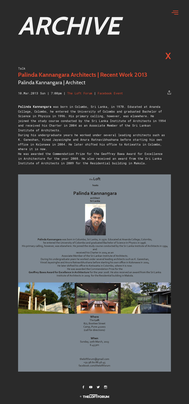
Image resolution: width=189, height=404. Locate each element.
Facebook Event (110, 93)
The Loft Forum (80, 93)
